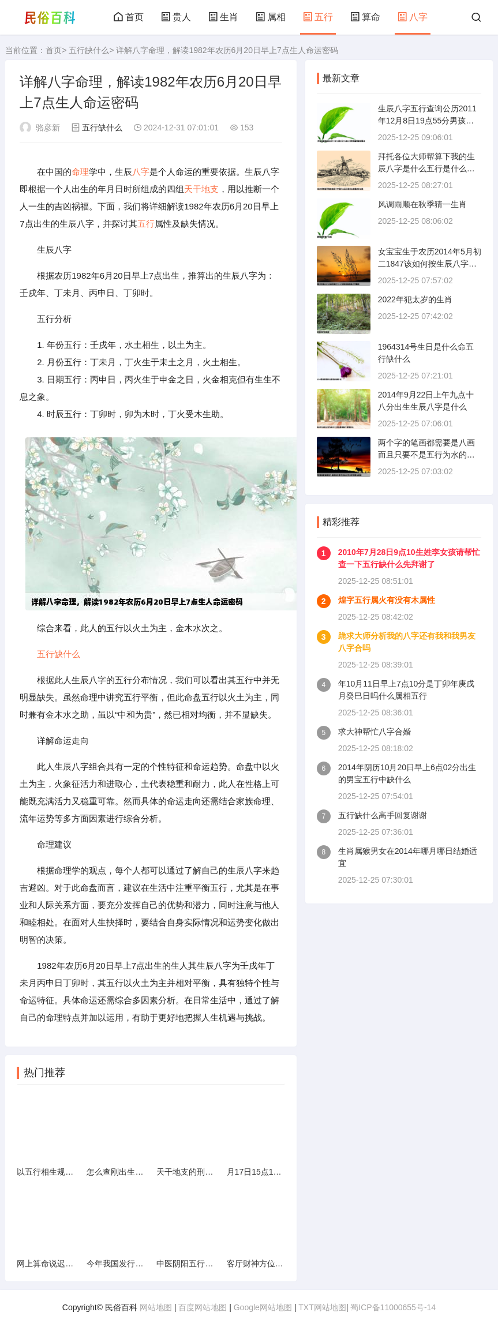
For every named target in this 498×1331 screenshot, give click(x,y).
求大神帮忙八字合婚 (374, 731)
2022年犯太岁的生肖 (415, 299)
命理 (80, 172)
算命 (365, 17)
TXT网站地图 (322, 1307)
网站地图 (156, 1307)
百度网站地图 (202, 1307)
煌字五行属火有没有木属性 (386, 600)
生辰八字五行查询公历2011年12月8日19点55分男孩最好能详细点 (427, 120)
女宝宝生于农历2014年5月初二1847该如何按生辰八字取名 (429, 263)
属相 (271, 17)
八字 (413, 17)
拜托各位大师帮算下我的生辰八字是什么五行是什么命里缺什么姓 (426, 168)
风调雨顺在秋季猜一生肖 (422, 204)
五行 (318, 17)
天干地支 (201, 189)
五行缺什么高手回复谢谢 (382, 815)
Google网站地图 (263, 1307)
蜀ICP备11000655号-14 (393, 1307)
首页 (129, 17)
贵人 (176, 17)
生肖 (223, 17)
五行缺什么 (89, 50)
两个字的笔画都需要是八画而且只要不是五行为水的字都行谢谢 (426, 454)
